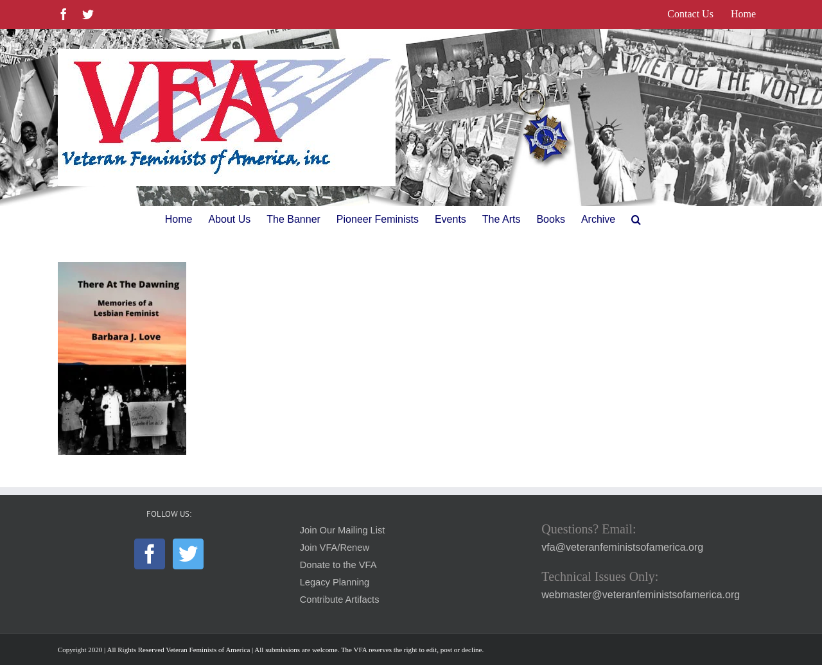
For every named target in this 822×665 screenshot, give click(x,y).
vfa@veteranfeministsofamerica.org (622, 547)
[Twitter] (188, 554)
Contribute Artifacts (340, 599)
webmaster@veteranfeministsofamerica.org (640, 594)
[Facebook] (149, 554)
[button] (636, 219)
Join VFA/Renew (334, 547)
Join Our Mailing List (342, 530)
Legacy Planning (334, 582)
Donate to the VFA (338, 565)
